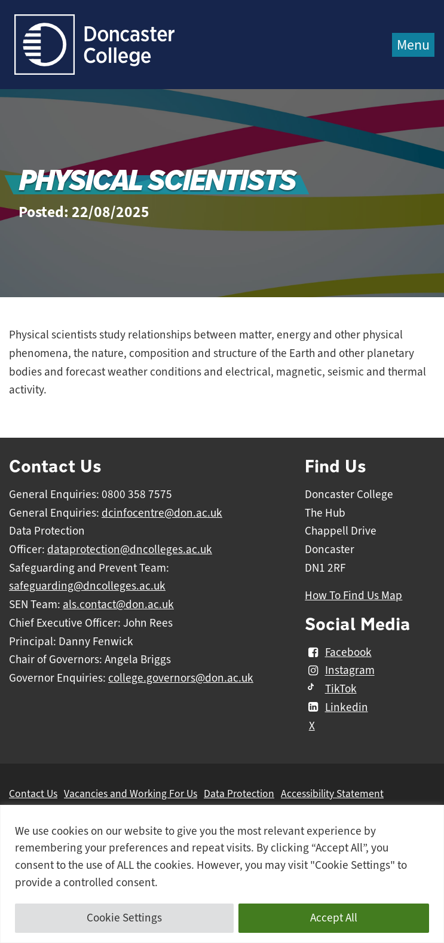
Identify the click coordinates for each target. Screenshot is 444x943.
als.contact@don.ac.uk (118, 604)
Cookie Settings (124, 918)
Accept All (333, 918)
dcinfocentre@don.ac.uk (162, 513)
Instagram (339, 671)
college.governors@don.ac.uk (180, 678)
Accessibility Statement (332, 793)
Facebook (338, 652)
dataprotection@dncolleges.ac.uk (129, 549)
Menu (413, 45)
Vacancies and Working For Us (130, 793)
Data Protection (239, 793)
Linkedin (336, 707)
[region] (222, 874)
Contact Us (33, 793)
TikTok (330, 689)
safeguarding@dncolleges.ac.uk (87, 586)
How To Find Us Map (353, 595)
